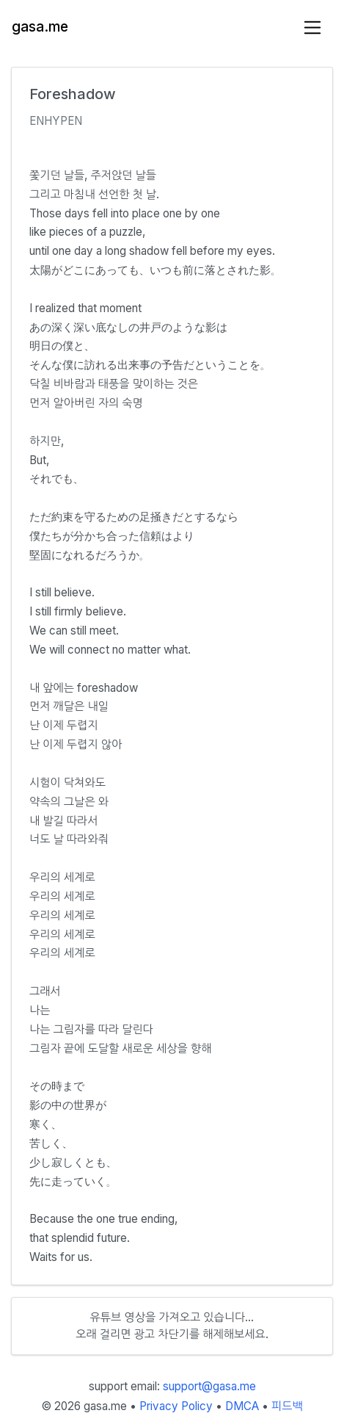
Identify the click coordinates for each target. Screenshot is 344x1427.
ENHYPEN (55, 121)
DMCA (242, 1406)
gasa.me (40, 26)
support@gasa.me (209, 1386)
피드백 (287, 1406)
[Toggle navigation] (313, 27)
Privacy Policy (176, 1406)
